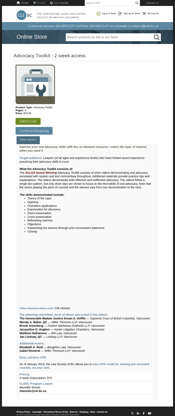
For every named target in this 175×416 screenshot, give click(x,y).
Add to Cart (28, 121)
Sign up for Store (129, 14)
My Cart (150, 14)
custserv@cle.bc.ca (144, 26)
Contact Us (152, 2)
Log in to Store (106, 14)
